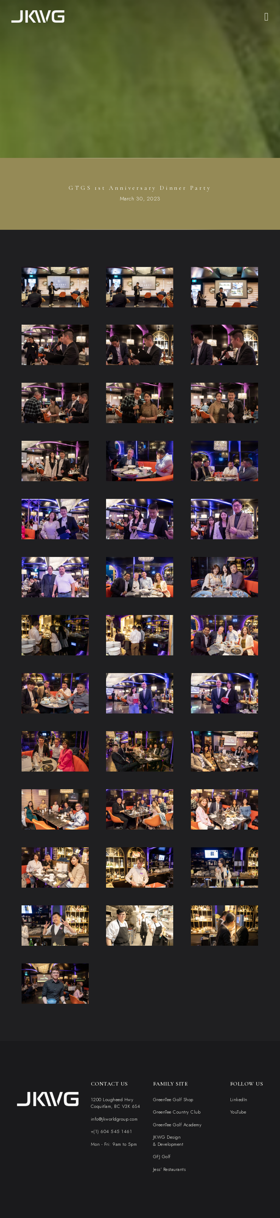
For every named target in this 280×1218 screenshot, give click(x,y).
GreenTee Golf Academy (177, 1124)
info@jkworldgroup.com (114, 1119)
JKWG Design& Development (168, 1141)
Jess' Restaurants (169, 1169)
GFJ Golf (162, 1156)
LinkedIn (238, 1099)
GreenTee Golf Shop (173, 1099)
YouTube (238, 1112)
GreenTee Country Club (177, 1112)
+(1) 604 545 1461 (111, 1131)
